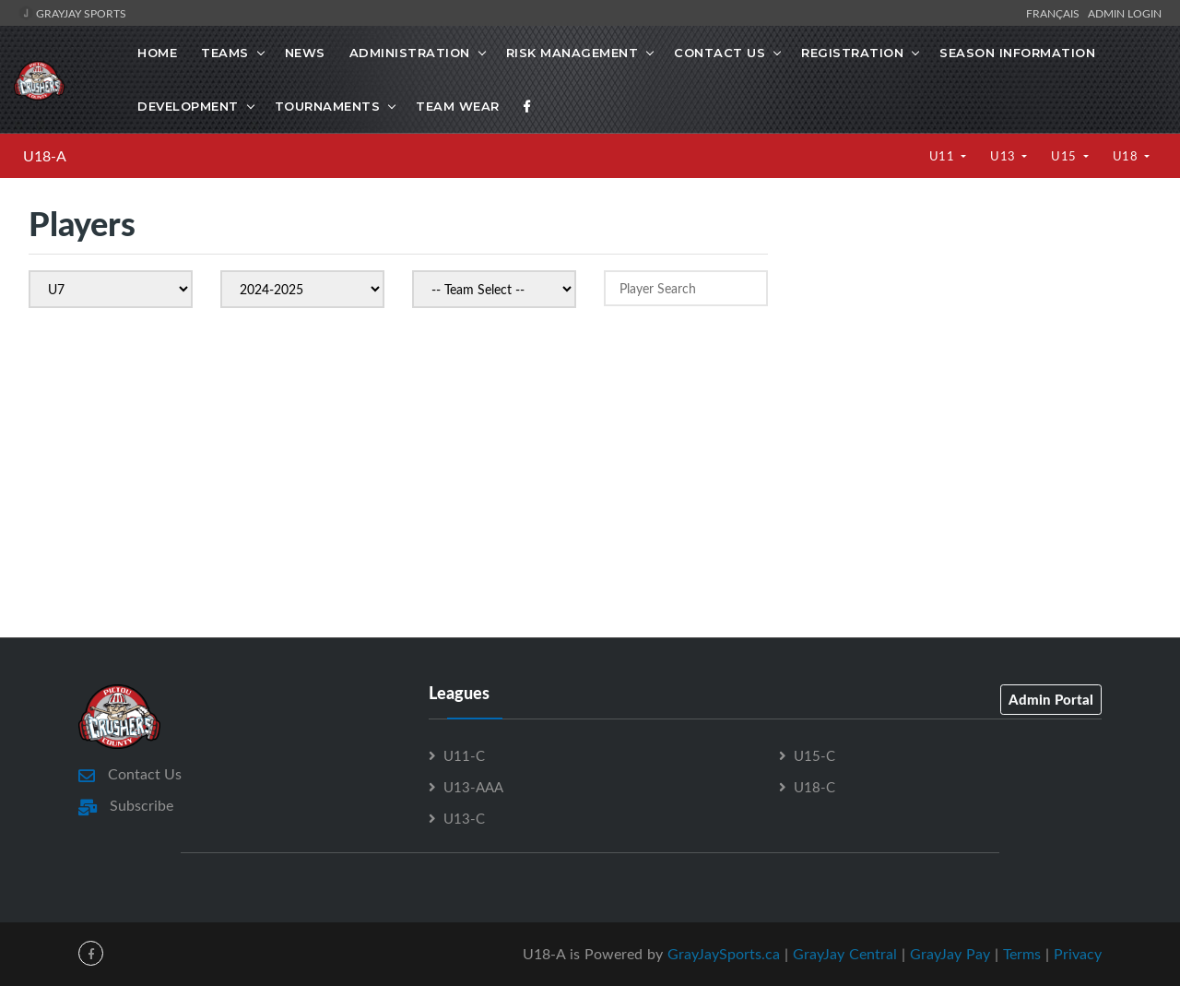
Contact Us (719, 52)
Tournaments (328, 106)
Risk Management (572, 52)
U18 (1127, 156)
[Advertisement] (973, 360)
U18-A (44, 156)
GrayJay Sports (72, 13)
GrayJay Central (845, 954)
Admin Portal (1051, 699)
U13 (1004, 156)
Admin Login (1125, 13)
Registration (852, 52)
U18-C (814, 787)
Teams (225, 52)
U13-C (464, 818)
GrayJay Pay (950, 954)
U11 (943, 156)
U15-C (814, 755)
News (305, 52)
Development (188, 106)
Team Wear (458, 106)
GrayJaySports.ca (723, 954)
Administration (409, 52)
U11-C (464, 755)
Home (157, 52)
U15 (1065, 156)
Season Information (1017, 52)
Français (1055, 13)
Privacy (1078, 954)
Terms (1022, 954)
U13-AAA (473, 787)
